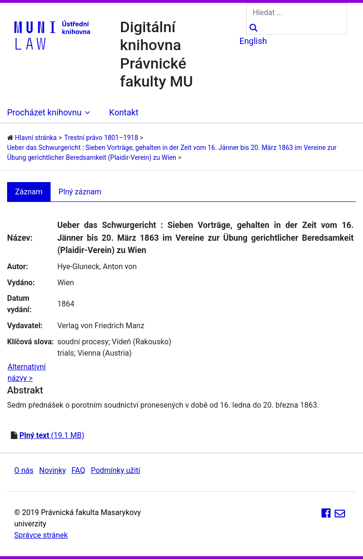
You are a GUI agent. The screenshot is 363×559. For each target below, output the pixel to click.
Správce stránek (41, 535)
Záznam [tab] (29, 191)
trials (65, 353)
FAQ (78, 470)
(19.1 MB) (51, 435)
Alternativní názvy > (27, 372)
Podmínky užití (115, 470)
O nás (24, 470)
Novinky (52, 470)
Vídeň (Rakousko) (142, 341)
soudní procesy (82, 341)
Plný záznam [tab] (80, 191)
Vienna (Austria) (105, 353)
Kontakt (123, 112)
